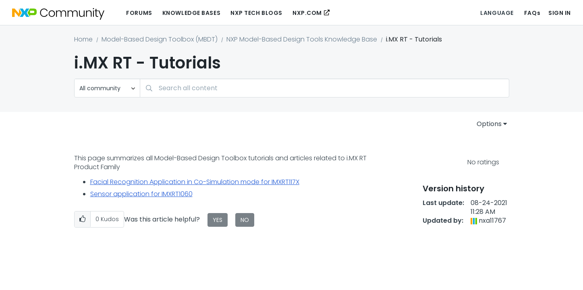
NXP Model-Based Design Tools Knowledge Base (301, 39)
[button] (82, 219)
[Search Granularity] (107, 88)
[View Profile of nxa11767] (492, 220)
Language (496, 13)
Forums (139, 13)
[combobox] (324, 88)
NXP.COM (307, 13)
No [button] (245, 220)
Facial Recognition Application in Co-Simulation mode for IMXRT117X (194, 181)
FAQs (532, 13)
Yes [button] (217, 220)
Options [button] (489, 123)
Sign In (559, 13)
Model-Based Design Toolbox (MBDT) (160, 39)
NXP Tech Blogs (256, 13)
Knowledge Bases (191, 13)
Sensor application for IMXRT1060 (141, 194)
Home (83, 39)
